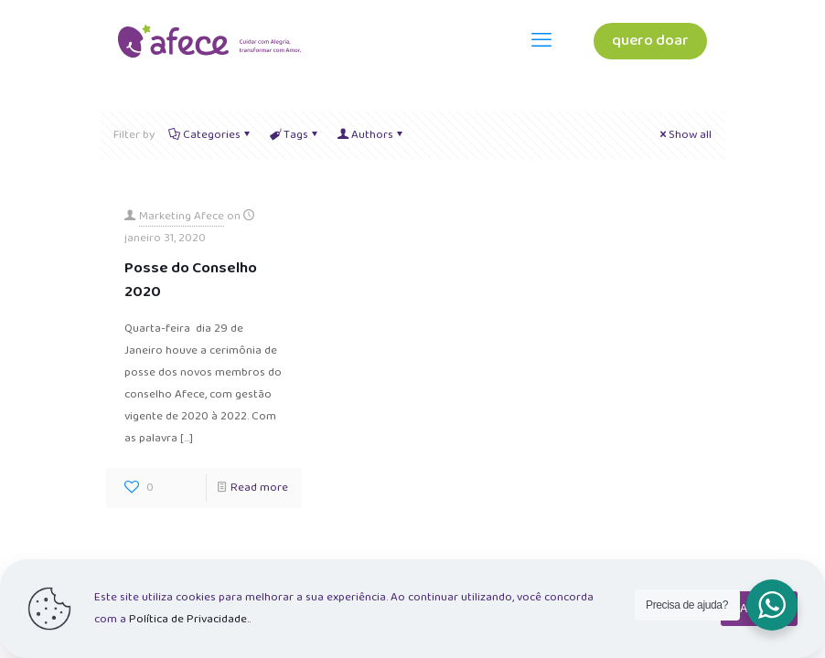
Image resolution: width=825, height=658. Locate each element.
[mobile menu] (541, 41)
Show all (684, 134)
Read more (259, 487)
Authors (371, 134)
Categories (210, 134)
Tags (294, 134)
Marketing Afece (181, 216)
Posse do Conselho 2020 (190, 280)
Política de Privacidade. (189, 619)
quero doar (650, 40)
